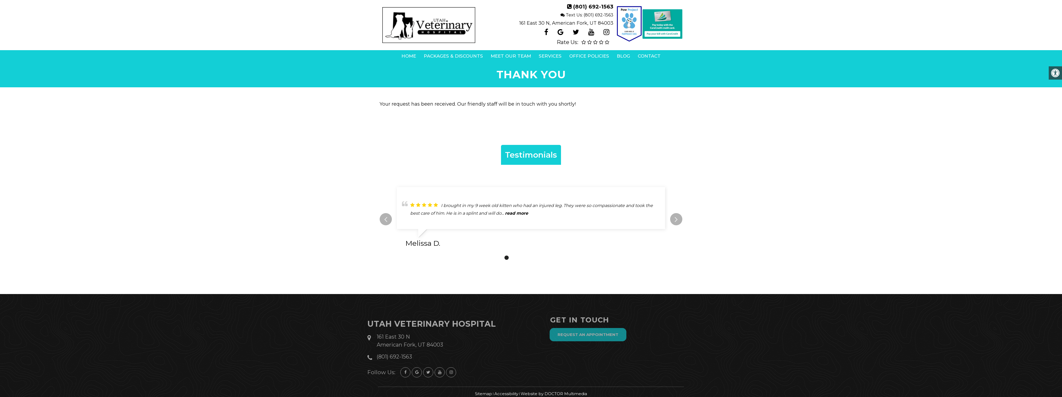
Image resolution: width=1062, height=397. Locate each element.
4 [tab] (530, 258)
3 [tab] (522, 258)
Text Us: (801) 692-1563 (589, 15)
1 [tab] (506, 258)
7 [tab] (554, 258)
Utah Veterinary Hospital (417, 324)
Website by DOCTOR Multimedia (554, 393)
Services (550, 56)
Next (676, 219)
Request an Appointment (602, 334)
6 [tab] (546, 258)
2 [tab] (514, 258)
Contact (649, 56)
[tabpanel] (531, 219)
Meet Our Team (511, 56)
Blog (623, 56)
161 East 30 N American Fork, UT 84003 (395, 341)
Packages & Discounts (453, 56)
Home (408, 56)
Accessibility (506, 393)
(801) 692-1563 (593, 6)
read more (516, 213)
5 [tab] (538, 258)
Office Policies (589, 56)
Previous (386, 219)
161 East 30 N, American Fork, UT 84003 (566, 23)
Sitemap (483, 393)
